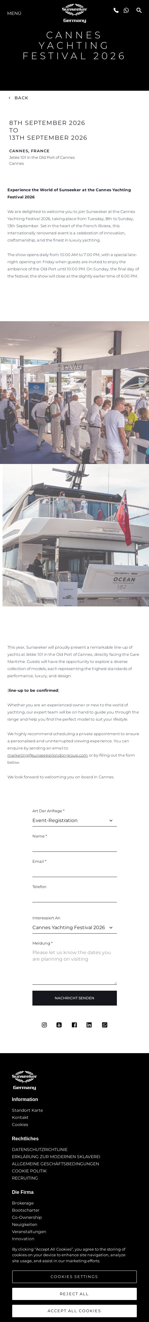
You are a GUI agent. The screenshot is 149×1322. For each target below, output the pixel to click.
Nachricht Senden (74, 998)
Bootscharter (26, 1210)
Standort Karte (27, 1110)
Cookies (20, 1124)
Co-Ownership (27, 1217)
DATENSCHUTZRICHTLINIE (40, 1149)
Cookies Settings (74, 1276)
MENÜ (14, 13)
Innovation (23, 1238)
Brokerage (23, 1203)
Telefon (39, 886)
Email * (39, 861)
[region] (74, 1281)
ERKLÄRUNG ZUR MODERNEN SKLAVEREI (56, 1156)
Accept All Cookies (74, 1310)
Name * (39, 836)
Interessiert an (46, 917)
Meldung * (42, 943)
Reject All (74, 1293)
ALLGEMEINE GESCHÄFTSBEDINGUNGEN (55, 1163)
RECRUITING (25, 1178)
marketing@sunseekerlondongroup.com (47, 755)
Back (21, 97)
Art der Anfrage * (48, 810)
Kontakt (20, 1117)
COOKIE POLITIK (29, 1171)
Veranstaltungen (29, 1231)
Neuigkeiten (24, 1224)
